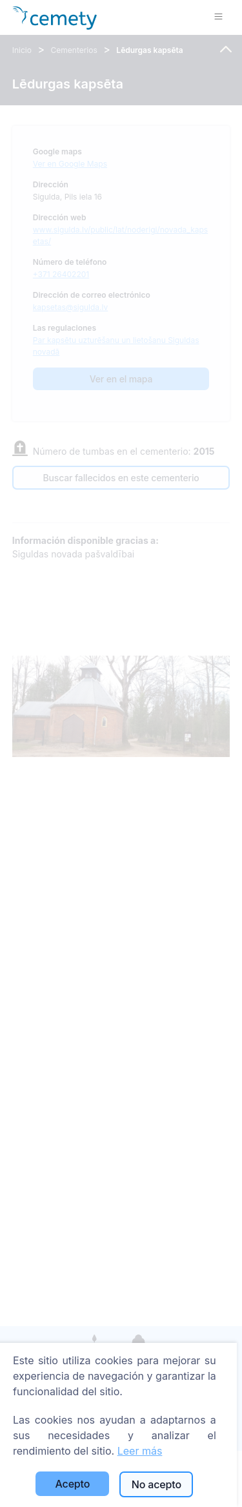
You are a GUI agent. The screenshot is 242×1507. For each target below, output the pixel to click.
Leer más (140, 1450)
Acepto (72, 1483)
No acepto (156, 1484)
